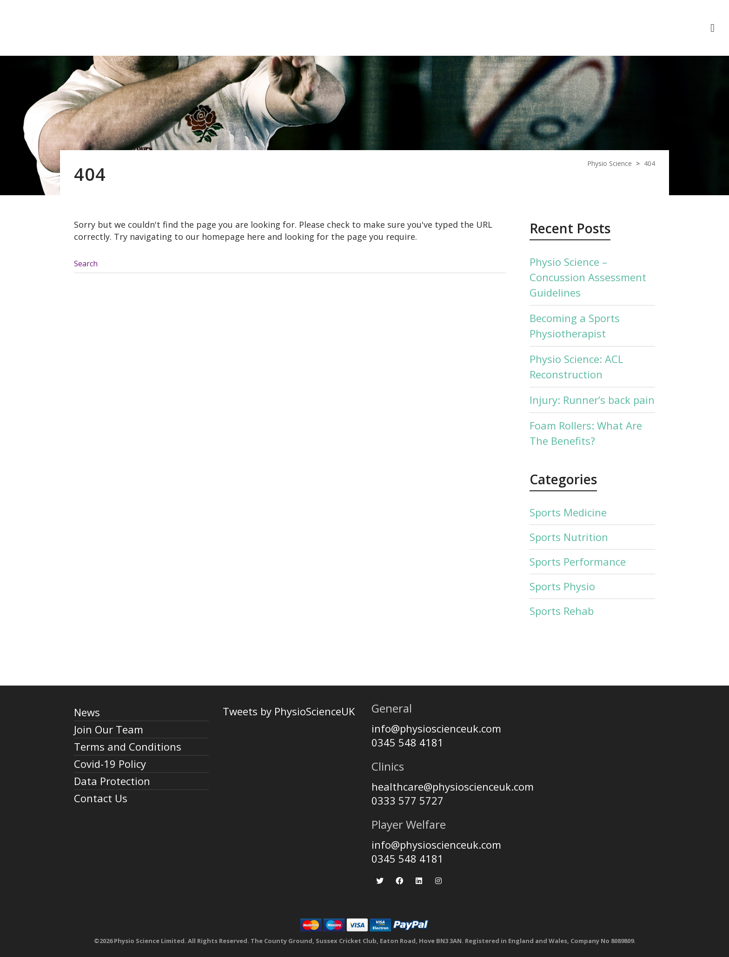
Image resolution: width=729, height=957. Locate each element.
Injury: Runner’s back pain (592, 400)
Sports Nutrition (569, 537)
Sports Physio (562, 586)
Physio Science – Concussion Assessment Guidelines (588, 277)
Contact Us (100, 798)
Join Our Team (108, 729)
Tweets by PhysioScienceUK (289, 711)
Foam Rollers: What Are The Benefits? (586, 433)
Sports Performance (578, 561)
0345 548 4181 (407, 742)
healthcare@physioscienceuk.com (452, 786)
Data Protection (112, 781)
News (87, 712)
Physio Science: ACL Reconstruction (576, 366)
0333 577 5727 (407, 800)
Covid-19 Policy (110, 764)
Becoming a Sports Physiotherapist (575, 325)
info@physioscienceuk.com (436, 728)
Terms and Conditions (127, 746)
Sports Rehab (562, 611)
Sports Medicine (568, 512)
